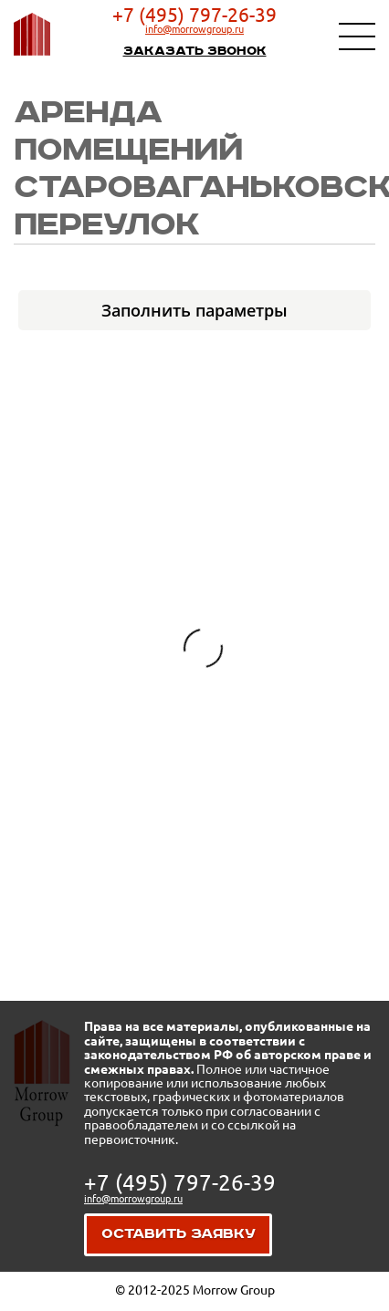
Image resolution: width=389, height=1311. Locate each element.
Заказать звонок (195, 51)
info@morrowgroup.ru (194, 29)
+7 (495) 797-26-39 (194, 15)
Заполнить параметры (194, 310)
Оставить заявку (178, 1234)
